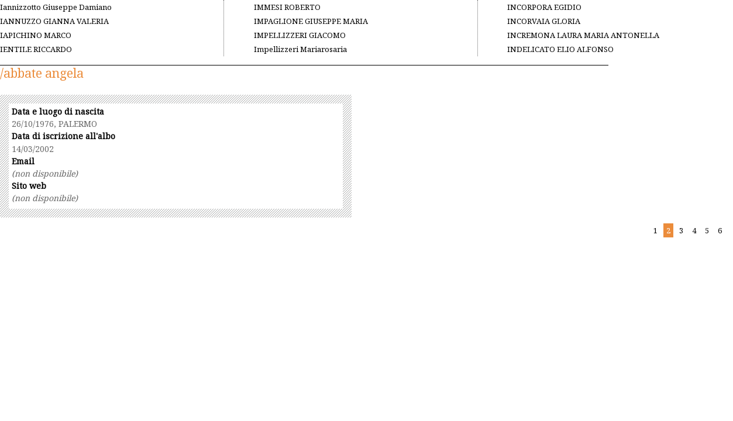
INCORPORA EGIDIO (544, 7)
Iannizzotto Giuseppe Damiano (56, 7)
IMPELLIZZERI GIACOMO (300, 35)
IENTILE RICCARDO (36, 49)
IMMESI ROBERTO (287, 7)
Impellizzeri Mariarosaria (300, 49)
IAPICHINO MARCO (35, 35)
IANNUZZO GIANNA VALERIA (54, 21)
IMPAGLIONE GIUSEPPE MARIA (311, 21)
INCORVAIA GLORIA (543, 21)
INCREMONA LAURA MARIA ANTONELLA (583, 35)
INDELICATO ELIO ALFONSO (560, 49)
